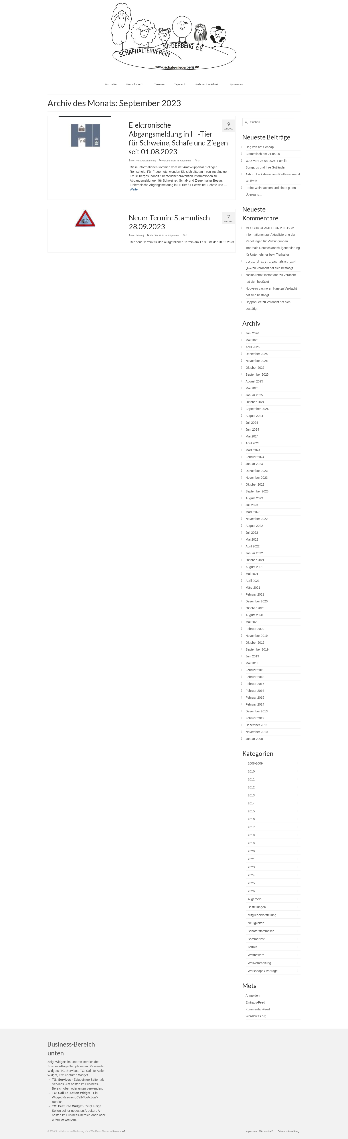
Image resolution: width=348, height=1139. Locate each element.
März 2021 (253, 587)
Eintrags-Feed (255, 1002)
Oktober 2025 (255, 367)
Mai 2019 (252, 663)
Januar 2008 (254, 739)
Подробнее (254, 302)
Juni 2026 (252, 333)
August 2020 (254, 615)
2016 (251, 819)
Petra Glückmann (145, 160)
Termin (252, 947)
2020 (251, 851)
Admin (139, 235)
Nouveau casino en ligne (263, 288)
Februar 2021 (255, 594)
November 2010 (257, 732)
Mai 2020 (252, 622)
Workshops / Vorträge (263, 971)
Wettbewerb (256, 955)
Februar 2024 (255, 457)
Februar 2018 (255, 677)
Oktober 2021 (255, 560)
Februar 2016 (255, 690)
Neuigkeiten (256, 923)
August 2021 (254, 567)
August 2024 (254, 416)
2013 (251, 795)
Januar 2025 (254, 395)
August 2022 (254, 525)
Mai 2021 (252, 574)
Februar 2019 (255, 670)
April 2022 (253, 546)
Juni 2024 (252, 429)
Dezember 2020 (257, 601)
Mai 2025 (252, 388)
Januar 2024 (254, 464)
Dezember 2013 (257, 711)
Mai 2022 (252, 539)
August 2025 (254, 381)
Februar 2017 (255, 684)
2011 (251, 779)
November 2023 (257, 477)
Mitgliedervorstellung (262, 915)
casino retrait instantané (262, 275)
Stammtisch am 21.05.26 (263, 154)
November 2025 (257, 361)
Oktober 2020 (255, 608)
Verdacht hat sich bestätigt (275, 268)
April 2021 (253, 580)
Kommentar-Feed (258, 1009)
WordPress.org (256, 1016)
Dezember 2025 (257, 354)
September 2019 (257, 649)
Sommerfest (256, 939)
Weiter (134, 189)
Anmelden (253, 995)
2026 (251, 891)
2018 (251, 835)
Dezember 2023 (257, 470)
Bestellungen (257, 907)
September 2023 (257, 491)
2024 (251, 875)
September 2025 (257, 374)
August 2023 (254, 498)
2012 (251, 787)
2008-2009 (255, 763)
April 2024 (253, 443)
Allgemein (185, 160)
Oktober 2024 (255, 402)
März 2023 (253, 512)
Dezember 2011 (257, 725)
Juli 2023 (252, 505)
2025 (251, 883)
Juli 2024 (252, 422)
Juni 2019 (252, 656)
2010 (251, 771)
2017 (251, 827)
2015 (251, 811)
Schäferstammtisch (261, 931)
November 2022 (257, 519)
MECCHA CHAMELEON (262, 228)
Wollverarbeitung (259, 963)
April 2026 (253, 347)
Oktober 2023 (255, 484)
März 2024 (253, 450)
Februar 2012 (255, 718)
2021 (251, 859)
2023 (251, 867)
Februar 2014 (255, 704)
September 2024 (257, 409)
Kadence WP (119, 1131)
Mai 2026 (252, 340)
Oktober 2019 (255, 642)
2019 (251, 843)
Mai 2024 (252, 436)
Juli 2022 (252, 532)
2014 (251, 803)
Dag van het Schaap (260, 147)
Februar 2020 (255, 629)
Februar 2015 (255, 697)
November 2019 (257, 635)
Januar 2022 (254, 553)
